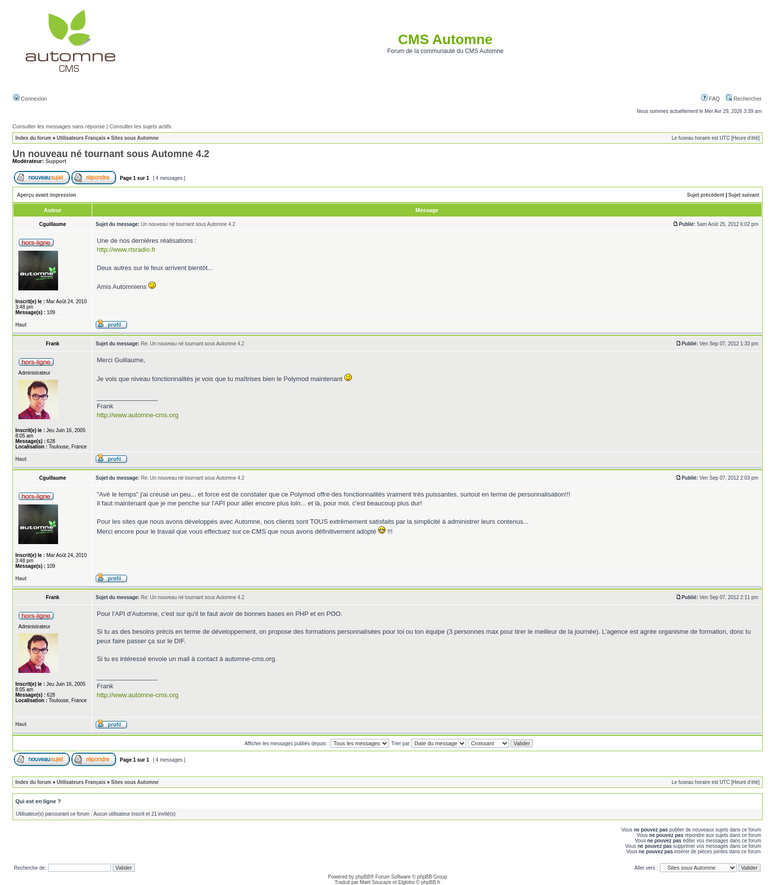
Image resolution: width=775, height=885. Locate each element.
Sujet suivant (743, 195)
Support (56, 161)
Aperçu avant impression (46, 195)
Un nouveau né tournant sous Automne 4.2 (110, 153)
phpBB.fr (431, 882)
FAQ (711, 99)
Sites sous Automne (135, 138)
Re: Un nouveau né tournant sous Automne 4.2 (192, 343)
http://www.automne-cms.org (138, 415)
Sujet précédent (705, 195)
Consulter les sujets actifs (140, 126)
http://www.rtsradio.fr (126, 249)
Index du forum (33, 138)
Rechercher (744, 99)
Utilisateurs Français (81, 138)
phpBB (362, 877)
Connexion (30, 99)
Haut (20, 325)
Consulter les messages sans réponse (58, 126)
